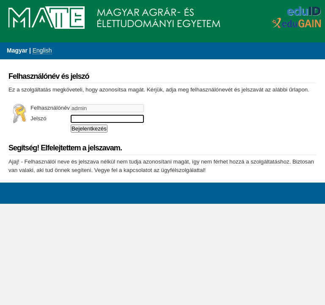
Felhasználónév (50, 108)
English (42, 50)
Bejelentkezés (89, 128)
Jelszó (38, 118)
